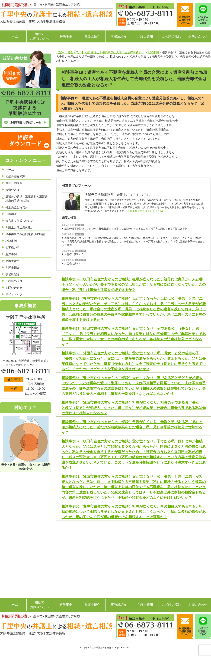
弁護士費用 (145, 36)
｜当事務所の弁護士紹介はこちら (145, 211)
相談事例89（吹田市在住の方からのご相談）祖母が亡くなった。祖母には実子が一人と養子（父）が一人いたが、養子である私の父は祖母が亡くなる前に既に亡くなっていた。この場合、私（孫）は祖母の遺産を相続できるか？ (134, 284)
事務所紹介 (119, 36)
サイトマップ (13, 294)
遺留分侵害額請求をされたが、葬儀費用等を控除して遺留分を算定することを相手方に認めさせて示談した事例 (125, 228)
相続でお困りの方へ (39, 36)
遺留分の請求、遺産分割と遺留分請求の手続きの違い (26, 198)
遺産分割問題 (13, 183)
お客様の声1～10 (73, 254)
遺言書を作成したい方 (19, 220)
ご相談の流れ (171, 36)
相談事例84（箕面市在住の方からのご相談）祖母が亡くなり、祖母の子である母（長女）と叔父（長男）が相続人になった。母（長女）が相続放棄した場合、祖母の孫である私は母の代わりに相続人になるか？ (134, 408)
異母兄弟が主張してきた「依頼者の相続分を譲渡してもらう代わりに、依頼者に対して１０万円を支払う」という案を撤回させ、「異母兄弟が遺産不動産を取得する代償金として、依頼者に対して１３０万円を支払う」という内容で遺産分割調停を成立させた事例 (133, 241)
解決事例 (66, 36)
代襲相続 (11, 214)
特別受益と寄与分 (16, 207)
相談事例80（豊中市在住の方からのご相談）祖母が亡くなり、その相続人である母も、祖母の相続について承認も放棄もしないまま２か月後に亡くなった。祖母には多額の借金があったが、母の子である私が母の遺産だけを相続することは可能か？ (134, 511)
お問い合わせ (197, 36)
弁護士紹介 (92, 36)
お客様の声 (80, 251)
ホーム (13, 36)
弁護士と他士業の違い (19, 227)
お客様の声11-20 (73, 263)
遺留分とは (12, 189)
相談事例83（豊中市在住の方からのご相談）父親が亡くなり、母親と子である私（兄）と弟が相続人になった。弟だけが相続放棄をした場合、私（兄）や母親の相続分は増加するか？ (132, 427)
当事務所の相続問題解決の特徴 (25, 234)
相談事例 (11, 240)
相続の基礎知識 (15, 176)
